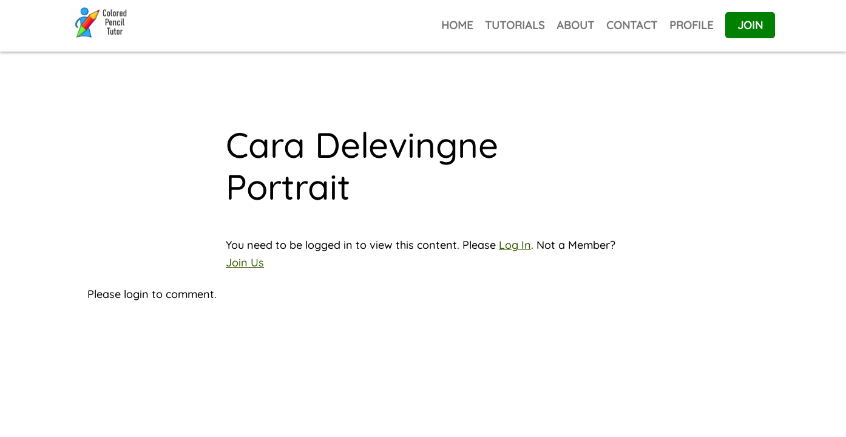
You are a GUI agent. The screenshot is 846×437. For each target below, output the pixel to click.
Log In (515, 245)
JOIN (750, 25)
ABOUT (575, 25)
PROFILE (691, 25)
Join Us (245, 262)
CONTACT (631, 25)
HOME (457, 25)
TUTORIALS (514, 25)
